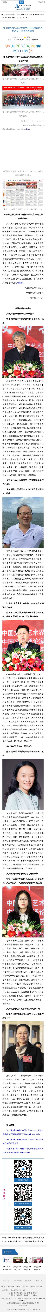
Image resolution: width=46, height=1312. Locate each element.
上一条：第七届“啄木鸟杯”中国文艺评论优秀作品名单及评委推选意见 (22, 1238)
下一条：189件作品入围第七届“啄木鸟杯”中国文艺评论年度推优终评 (22, 1241)
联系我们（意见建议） (36, 1287)
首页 (3, 14)
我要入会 (39, 1281)
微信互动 (28, 1281)
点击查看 (19, 283)
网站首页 (4, 1287)
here (28, 129)
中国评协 (10, 14)
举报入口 (22, 1290)
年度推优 (20, 14)
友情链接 (5, 1290)
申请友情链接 (13, 1290)
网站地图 (41, 2)
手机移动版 (18, 1281)
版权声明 (25, 1287)
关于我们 (18, 1287)
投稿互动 (6, 1281)
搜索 (21, 2)
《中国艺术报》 (19, 40)
